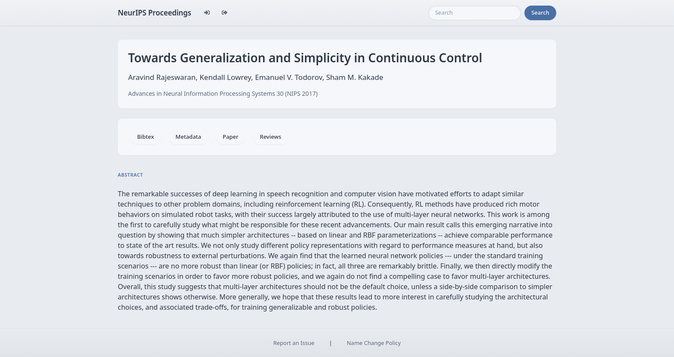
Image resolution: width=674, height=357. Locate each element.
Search (540, 12)
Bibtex (145, 136)
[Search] (475, 13)
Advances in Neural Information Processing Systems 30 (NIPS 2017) (223, 93)
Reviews (270, 136)
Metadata (188, 136)
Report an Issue (294, 343)
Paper (230, 136)
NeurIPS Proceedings (154, 13)
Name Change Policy (374, 343)
